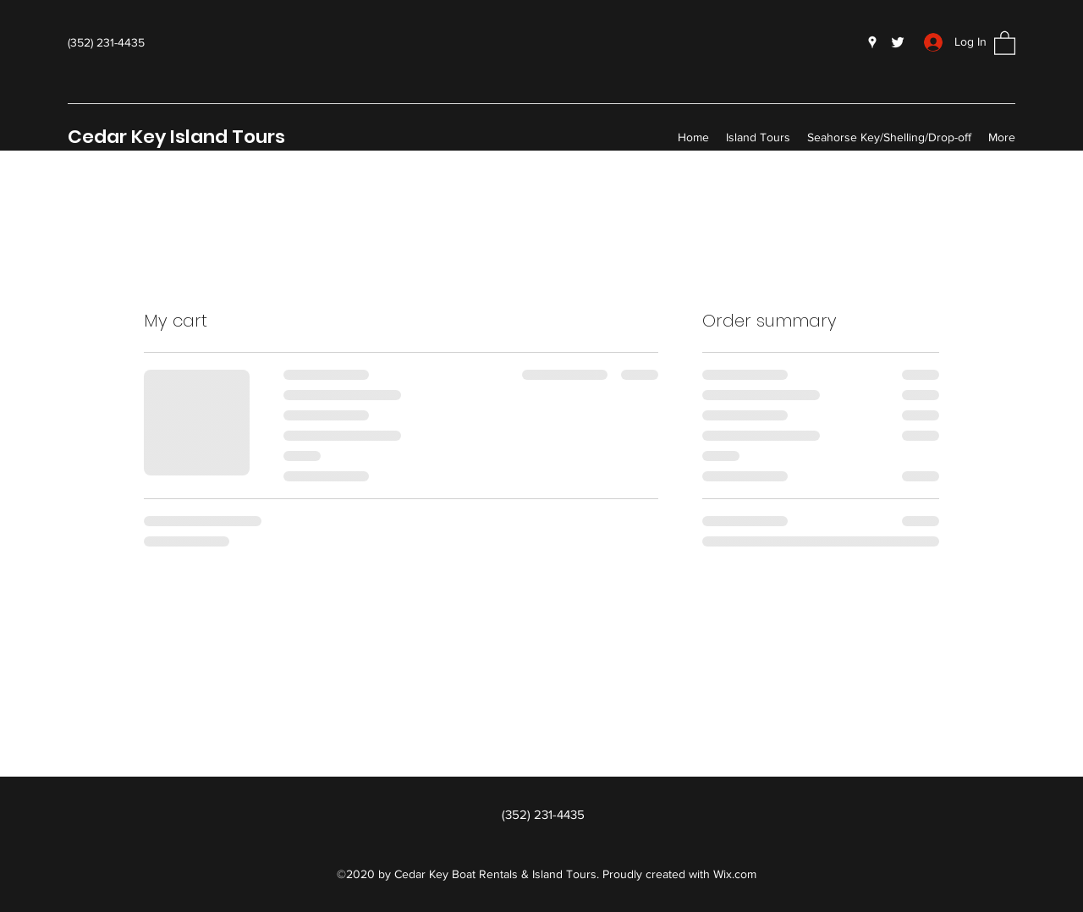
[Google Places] (872, 42)
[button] (1004, 42)
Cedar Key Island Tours (176, 137)
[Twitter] (897, 42)
